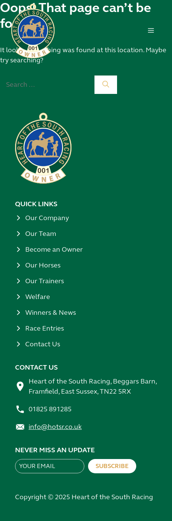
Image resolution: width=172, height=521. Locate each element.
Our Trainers (44, 281)
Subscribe (112, 466)
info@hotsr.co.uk (55, 427)
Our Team (40, 234)
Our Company (47, 218)
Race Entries (44, 328)
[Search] (105, 85)
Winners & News (50, 312)
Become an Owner (54, 249)
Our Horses (43, 265)
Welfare (37, 297)
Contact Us (42, 344)
